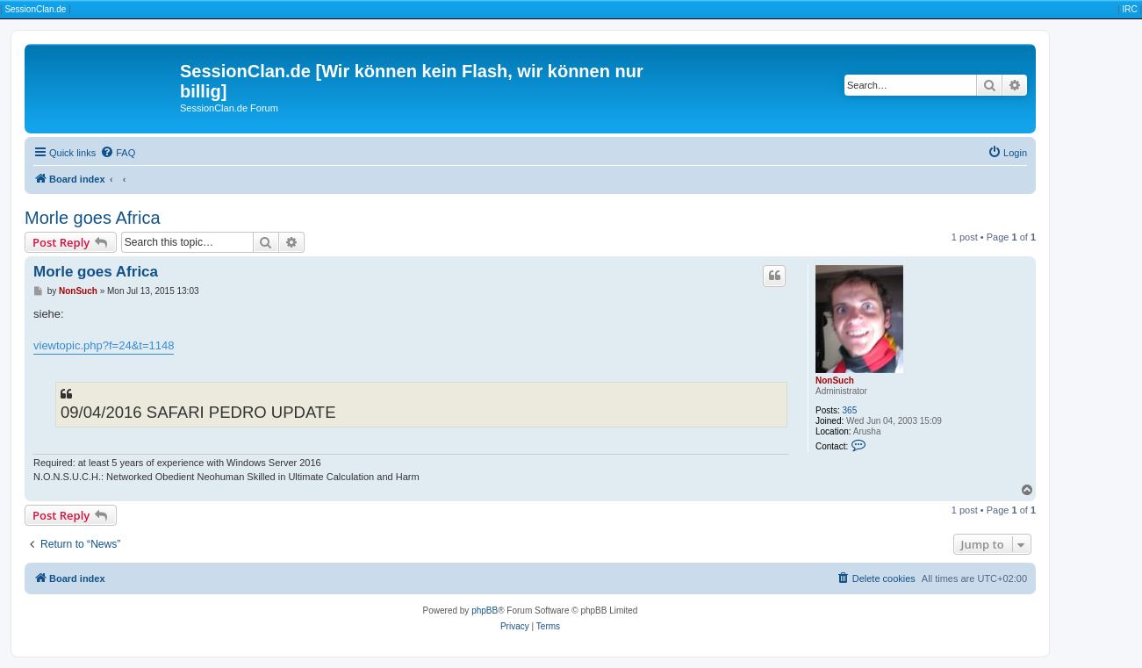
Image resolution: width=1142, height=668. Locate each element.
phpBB (484, 610)
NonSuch (834, 380)
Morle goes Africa (93, 217)
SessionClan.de (35, 9)
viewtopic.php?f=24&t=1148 (103, 345)
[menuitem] (117, 152)
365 (850, 410)
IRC (1129, 9)
